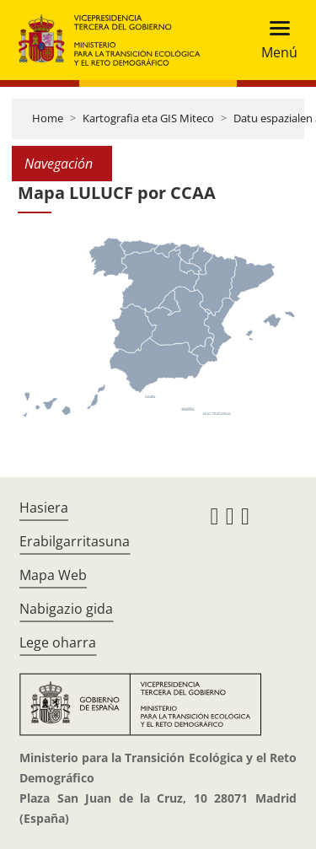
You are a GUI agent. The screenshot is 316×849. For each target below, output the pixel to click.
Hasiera (43, 507)
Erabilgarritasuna (74, 541)
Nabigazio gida (66, 608)
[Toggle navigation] (274, 40)
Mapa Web (53, 575)
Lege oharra (57, 642)
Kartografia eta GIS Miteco (148, 118)
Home (47, 118)
